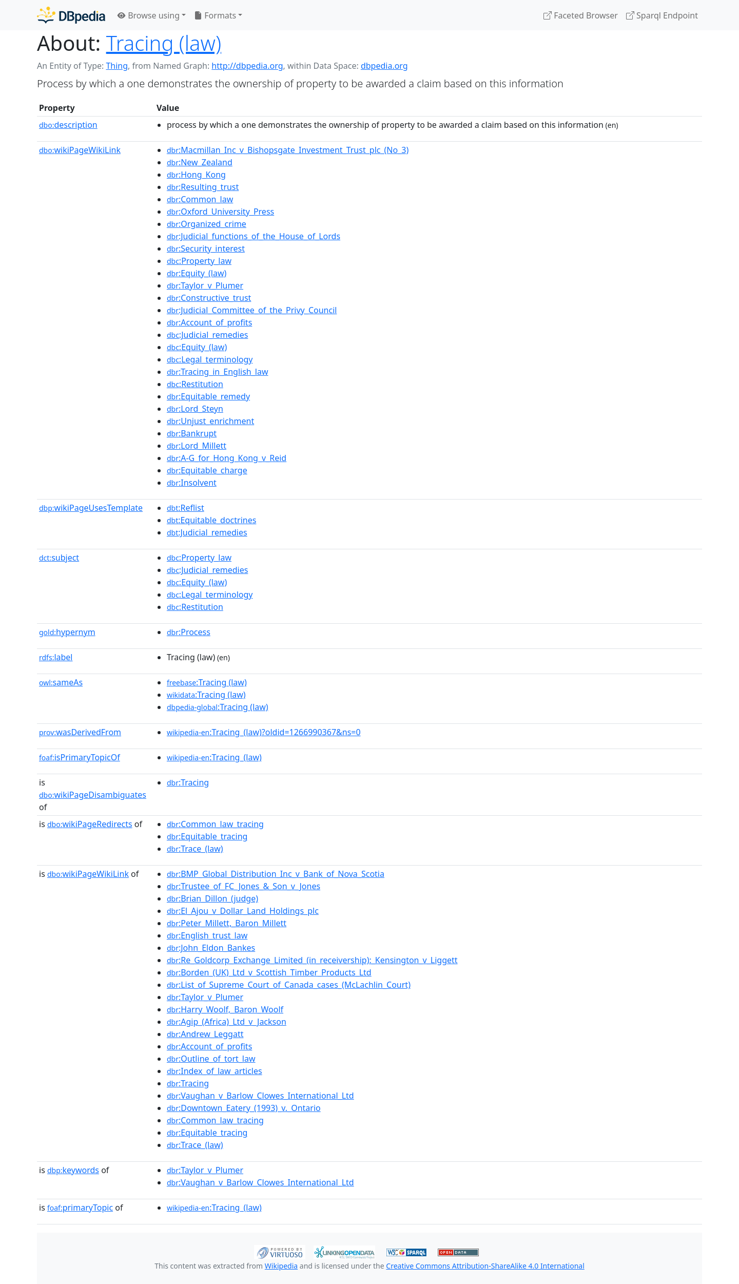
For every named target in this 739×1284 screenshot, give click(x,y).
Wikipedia (281, 1266)
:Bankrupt (192, 433)
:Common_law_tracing (215, 824)
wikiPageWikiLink (80, 150)
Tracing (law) (163, 43)
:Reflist (185, 507)
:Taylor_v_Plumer (205, 285)
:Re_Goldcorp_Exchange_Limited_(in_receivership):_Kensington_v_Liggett (312, 960)
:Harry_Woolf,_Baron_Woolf (225, 1009)
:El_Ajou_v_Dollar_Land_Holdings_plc (243, 910)
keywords (73, 1170)
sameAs (61, 682)
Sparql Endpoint (662, 15)
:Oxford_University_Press (220, 211)
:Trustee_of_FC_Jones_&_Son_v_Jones (243, 886)
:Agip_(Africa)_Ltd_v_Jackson (226, 1021)
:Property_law (199, 260)
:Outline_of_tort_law (211, 1058)
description (68, 124)
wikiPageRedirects (89, 824)
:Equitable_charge (207, 470)
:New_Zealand (199, 162)
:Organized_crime (206, 223)
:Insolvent (192, 482)
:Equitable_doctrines (211, 520)
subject (59, 557)
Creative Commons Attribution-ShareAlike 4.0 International (485, 1266)
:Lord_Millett (196, 445)
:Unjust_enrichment (210, 421)
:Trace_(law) (195, 848)
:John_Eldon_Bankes (211, 947)
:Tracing (188, 782)
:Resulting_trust (203, 187)
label (56, 657)
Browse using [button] (149, 15)
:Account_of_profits (209, 322)
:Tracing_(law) (214, 757)
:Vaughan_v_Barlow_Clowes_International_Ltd (260, 1095)
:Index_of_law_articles (214, 1071)
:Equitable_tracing (207, 836)
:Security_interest (206, 248)
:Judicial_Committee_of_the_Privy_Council (252, 310)
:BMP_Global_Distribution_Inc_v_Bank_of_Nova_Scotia (275, 873)
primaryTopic (80, 1207)
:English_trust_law (207, 935)
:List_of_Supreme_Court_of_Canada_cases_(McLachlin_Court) (289, 984)
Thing (117, 65)
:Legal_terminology (210, 359)
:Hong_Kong (196, 174)
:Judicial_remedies (207, 334)
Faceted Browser (580, 15)
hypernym (67, 632)
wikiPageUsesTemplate (91, 507)
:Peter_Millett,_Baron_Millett (226, 923)
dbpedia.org (384, 65)
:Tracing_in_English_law (217, 371)
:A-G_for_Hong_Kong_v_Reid (226, 458)
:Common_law (200, 199)
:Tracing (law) (207, 682)
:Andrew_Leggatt (205, 1034)
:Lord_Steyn (195, 408)
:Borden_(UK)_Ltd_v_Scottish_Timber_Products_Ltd (269, 972)
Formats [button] (215, 15)
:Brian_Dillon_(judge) (212, 898)
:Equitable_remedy (208, 396)
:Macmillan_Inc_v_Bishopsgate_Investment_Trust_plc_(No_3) (288, 150)
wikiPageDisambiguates (92, 794)
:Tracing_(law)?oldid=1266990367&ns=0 (264, 732)
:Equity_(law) (196, 273)
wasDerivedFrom (80, 732)
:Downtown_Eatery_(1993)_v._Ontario (244, 1108)
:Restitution (195, 384)
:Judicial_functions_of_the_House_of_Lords (253, 236)
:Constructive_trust (209, 297)
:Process (188, 632)
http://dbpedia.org (247, 65)
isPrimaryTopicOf (79, 757)
